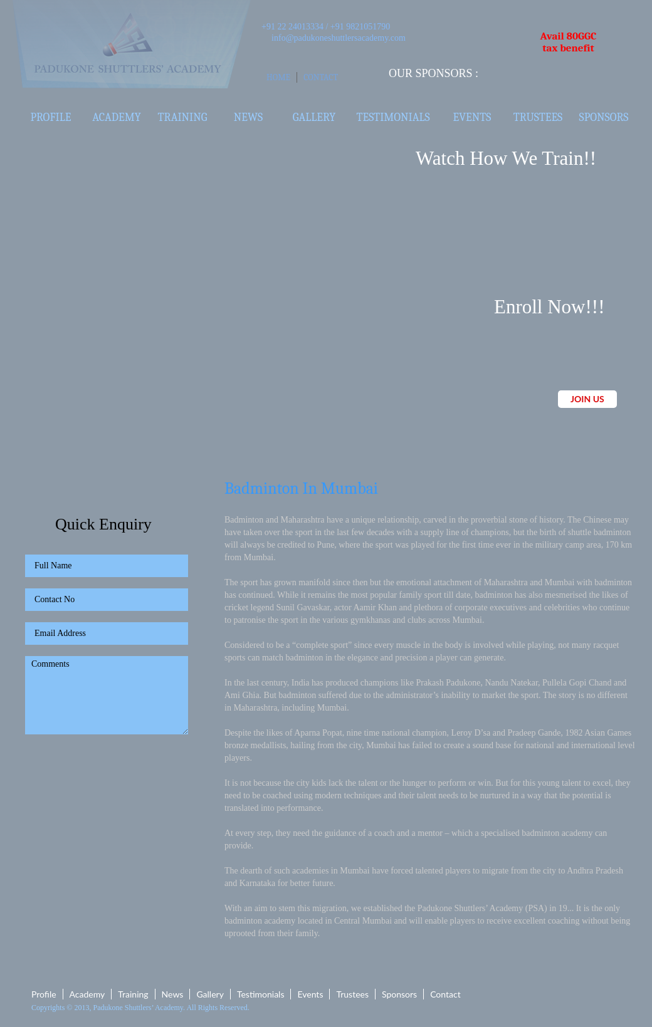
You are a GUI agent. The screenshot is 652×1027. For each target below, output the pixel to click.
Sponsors (604, 117)
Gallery (314, 117)
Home (278, 77)
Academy (116, 117)
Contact (320, 77)
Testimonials (392, 117)
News (248, 117)
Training (183, 117)
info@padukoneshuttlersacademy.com (338, 38)
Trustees (538, 117)
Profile (51, 117)
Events (472, 117)
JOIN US (587, 399)
